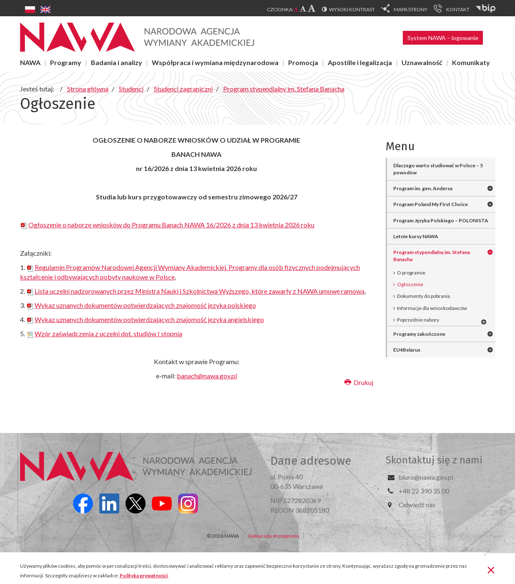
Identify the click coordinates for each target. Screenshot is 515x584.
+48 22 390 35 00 (424, 491)
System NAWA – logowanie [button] (442, 37)
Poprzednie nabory (418, 320)
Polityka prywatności (144, 575)
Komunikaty (471, 62)
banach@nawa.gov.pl (207, 376)
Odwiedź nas (417, 504)
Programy (65, 62)
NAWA (30, 62)
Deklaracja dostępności (274, 536)
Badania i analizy (116, 62)
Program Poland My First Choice (430, 204)
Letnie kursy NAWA (415, 236)
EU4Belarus (406, 350)
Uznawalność (422, 62)
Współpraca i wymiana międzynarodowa (215, 62)
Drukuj (358, 382)
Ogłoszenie (410, 284)
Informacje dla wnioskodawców (432, 308)
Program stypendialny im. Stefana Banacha (431, 255)
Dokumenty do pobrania (423, 296)
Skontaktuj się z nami (434, 460)
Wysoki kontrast (352, 9)
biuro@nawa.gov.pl (426, 477)
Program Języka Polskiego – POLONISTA (440, 220)
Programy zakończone (419, 334)
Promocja (303, 62)
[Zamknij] (491, 569)
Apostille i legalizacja (360, 62)
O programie (411, 272)
